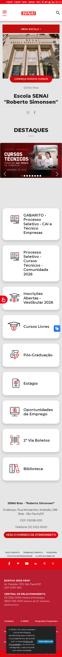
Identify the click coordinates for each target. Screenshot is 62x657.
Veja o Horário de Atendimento (31, 534)
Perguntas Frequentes (46, 621)
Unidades (9, 621)
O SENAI (25, 621)
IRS (38, 2)
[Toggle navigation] (31, 28)
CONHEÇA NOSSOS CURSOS (31, 78)
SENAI (31, 2)
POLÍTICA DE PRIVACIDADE (19, 556)
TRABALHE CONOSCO (33, 552)
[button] (4, 160)
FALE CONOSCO (12, 552)
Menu (4, 12)
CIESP (17, 2)
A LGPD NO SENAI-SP (45, 556)
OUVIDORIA (51, 552)
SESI (24, 2)
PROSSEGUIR (46, 641)
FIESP (9, 2)
